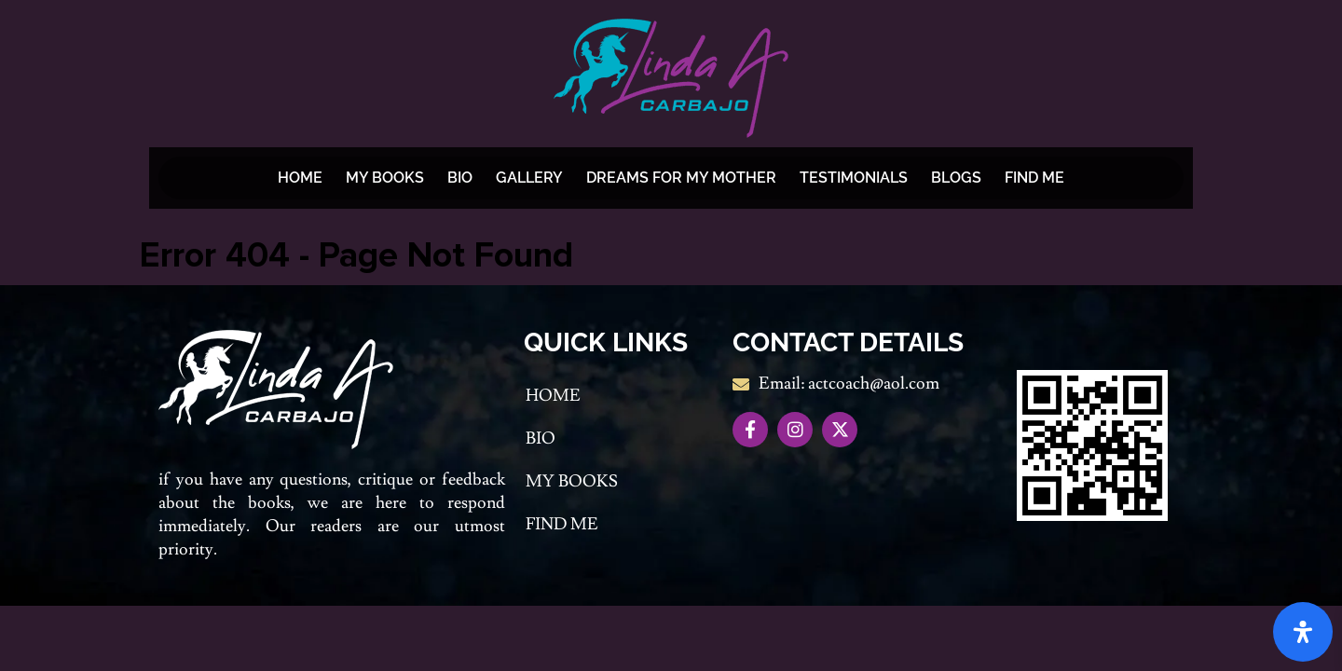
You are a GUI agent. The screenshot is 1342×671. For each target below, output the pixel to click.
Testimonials (854, 177)
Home (300, 177)
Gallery (529, 177)
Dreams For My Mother (681, 177)
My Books (385, 177)
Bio (459, 177)
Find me (1034, 177)
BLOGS (956, 177)
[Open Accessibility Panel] (1303, 632)
